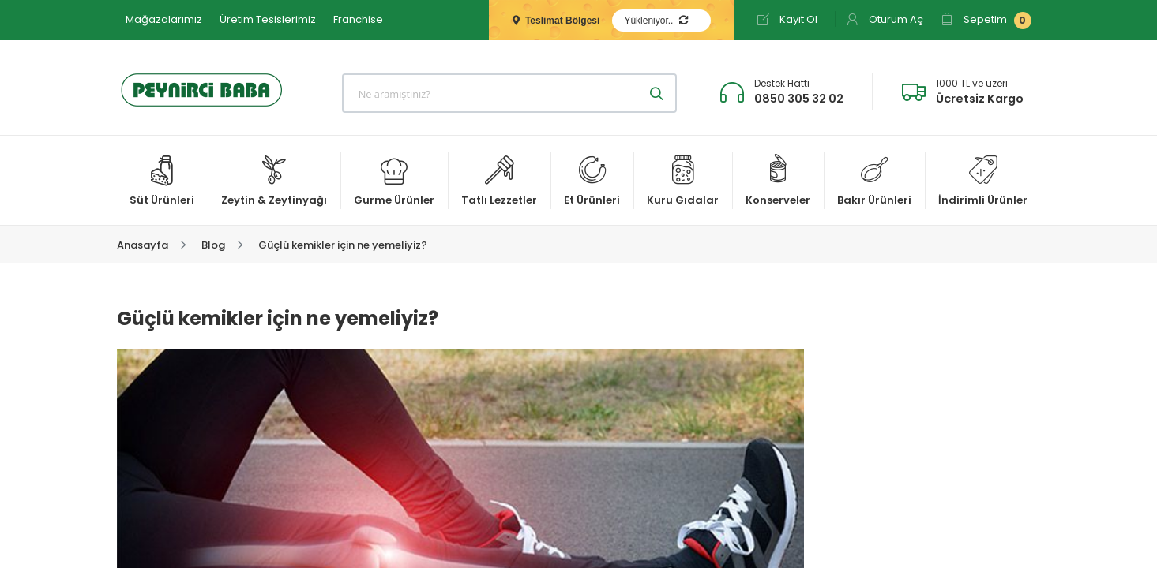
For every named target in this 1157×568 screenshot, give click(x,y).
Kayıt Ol (787, 19)
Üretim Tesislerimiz (268, 19)
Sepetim (986, 20)
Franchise (358, 19)
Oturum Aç (884, 19)
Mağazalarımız (164, 19)
